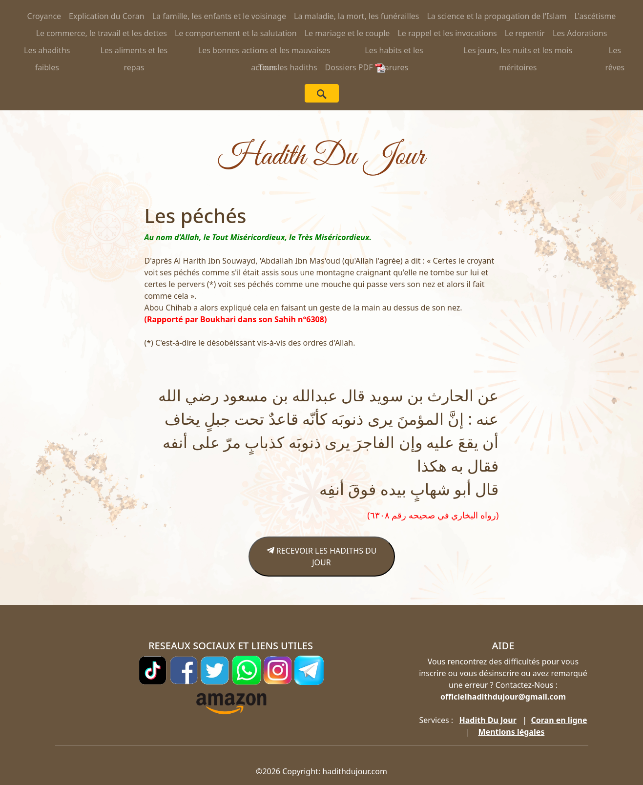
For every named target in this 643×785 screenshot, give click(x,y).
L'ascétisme (595, 16)
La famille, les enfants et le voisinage (219, 16)
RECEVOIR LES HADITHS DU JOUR (322, 556)
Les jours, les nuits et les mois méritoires (518, 52)
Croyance (44, 16)
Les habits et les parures (394, 52)
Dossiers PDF (355, 67)
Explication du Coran (107, 16)
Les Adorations (580, 33)
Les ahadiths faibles (47, 52)
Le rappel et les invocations (447, 33)
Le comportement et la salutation (236, 33)
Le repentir (525, 33)
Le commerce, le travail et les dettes (101, 33)
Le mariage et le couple (347, 33)
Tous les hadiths (287, 67)
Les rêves (614, 52)
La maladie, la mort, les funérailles (356, 16)
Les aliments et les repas (134, 52)
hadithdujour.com (354, 771)
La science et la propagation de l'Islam (496, 16)
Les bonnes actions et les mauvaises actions (264, 52)
